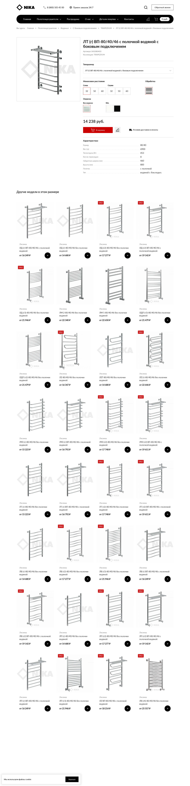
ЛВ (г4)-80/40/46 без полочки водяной (154, 709)
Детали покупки (108, 20)
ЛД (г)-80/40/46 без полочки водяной (73, 249)
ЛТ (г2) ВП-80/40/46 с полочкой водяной (150, 512)
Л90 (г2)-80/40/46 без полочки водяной (114, 446)
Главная (27, 20)
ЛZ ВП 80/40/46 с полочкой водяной (113, 709)
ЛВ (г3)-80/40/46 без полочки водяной (114, 577)
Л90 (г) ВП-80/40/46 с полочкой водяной (70, 446)
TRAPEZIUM (106, 28)
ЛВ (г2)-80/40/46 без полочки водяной (74, 577)
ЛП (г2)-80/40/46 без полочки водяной (114, 643)
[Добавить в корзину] (47, 256)
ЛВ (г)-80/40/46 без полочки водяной (33, 577)
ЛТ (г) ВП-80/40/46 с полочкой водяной (75, 512)
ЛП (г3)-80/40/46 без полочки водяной (74, 709)
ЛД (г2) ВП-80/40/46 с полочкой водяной (150, 249)
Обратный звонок (162, 8)
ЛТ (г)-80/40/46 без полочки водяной (33, 512)
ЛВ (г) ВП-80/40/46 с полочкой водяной (155, 577)
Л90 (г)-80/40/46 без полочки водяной (34, 446)
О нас (89, 20)
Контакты (129, 20)
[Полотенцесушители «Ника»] (25, 7)
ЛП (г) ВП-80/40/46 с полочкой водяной (30, 709)
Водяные (65, 28)
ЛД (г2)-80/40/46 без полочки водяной (114, 249)
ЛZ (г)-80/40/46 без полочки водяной (153, 381)
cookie (28, 779)
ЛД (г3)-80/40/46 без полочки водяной (34, 315)
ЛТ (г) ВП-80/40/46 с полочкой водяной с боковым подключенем (145, 28)
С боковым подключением (85, 28)
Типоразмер (88, 64)
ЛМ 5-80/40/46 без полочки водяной (113, 315)
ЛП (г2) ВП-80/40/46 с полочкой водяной (150, 643)
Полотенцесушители (49, 20)
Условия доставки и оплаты (145, 130)
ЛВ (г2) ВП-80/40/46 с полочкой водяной (30, 643)
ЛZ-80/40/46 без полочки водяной (72, 381)
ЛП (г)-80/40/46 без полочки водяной (73, 643)
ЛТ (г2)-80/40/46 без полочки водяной (114, 512)
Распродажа (73, 20)
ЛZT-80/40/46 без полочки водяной (113, 381)
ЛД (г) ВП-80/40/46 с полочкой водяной (30, 249)
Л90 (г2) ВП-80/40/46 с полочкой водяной (151, 446)
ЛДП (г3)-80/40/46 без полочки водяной (150, 315)
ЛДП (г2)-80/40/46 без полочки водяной (30, 381)
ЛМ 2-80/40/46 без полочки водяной (73, 315)
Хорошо (65, 779)
